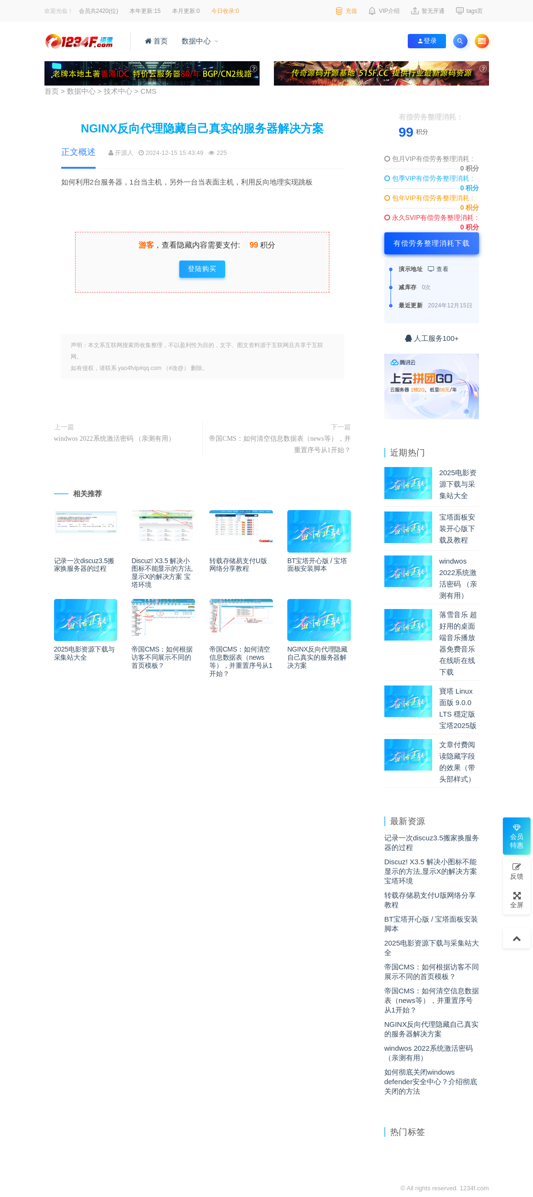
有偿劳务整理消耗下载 (431, 243)
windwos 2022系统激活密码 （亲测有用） (114, 438)
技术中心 (118, 91)
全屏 (516, 900)
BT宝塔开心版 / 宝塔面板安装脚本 (317, 565)
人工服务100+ (432, 338)
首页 (156, 41)
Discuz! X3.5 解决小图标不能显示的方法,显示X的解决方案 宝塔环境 (162, 573)
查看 (438, 269)
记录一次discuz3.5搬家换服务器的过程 (84, 565)
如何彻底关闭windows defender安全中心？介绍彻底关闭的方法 (430, 1082)
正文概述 (78, 152)
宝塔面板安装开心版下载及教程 (457, 528)
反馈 (516, 871)
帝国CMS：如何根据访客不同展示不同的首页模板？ (161, 657)
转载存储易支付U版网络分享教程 (238, 565)
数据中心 (195, 41)
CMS (148, 91)
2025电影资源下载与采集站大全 (84, 653)
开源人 (124, 152)
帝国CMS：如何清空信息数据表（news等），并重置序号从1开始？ (279, 444)
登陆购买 (202, 269)
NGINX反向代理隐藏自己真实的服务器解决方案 (317, 657)
